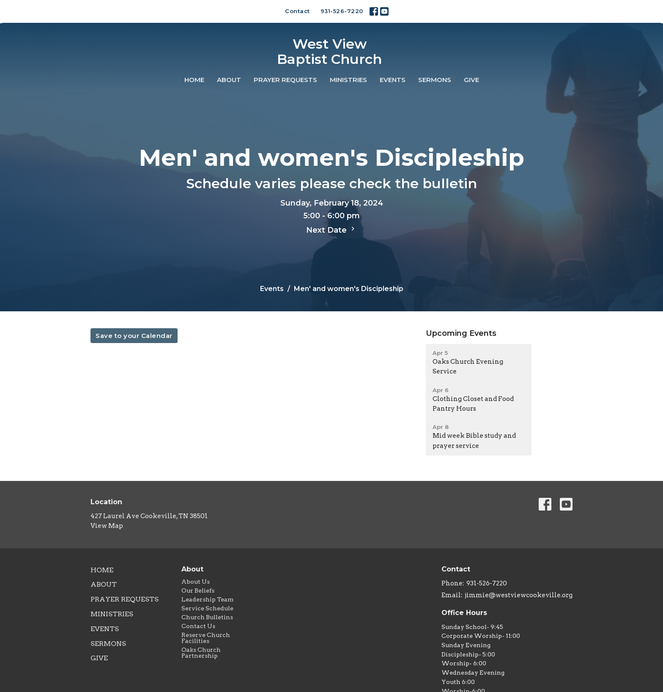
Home (194, 80)
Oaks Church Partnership (201, 652)
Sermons (434, 80)
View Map (106, 526)
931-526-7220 (342, 11)
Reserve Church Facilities (205, 638)
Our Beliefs (197, 590)
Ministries (348, 80)
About (229, 80)
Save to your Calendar (134, 336)
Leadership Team (207, 599)
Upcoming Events (461, 333)
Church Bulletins (207, 617)
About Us (195, 581)
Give (471, 80)
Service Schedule (207, 608)
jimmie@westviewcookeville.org (519, 595)
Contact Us (198, 626)
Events (392, 80)
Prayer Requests (285, 80)
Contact (297, 11)
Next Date (331, 230)
